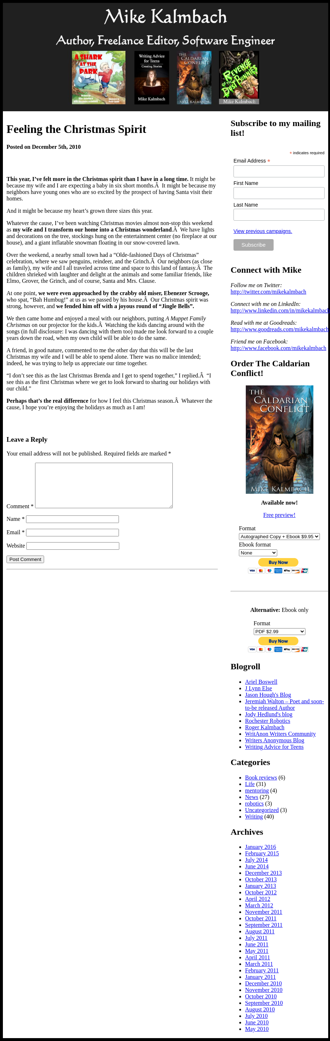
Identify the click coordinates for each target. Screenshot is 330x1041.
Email (16, 541)
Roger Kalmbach (264, 727)
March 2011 (259, 964)
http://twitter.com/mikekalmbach (268, 292)
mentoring (257, 790)
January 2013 (260, 886)
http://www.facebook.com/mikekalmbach (278, 348)
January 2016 (260, 847)
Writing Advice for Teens (274, 747)
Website (16, 554)
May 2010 (257, 1029)
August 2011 (260, 931)
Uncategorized (262, 810)
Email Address (251, 160)
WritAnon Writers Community (280, 734)
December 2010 (263, 983)
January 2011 (260, 977)
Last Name (245, 205)
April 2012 (257, 899)
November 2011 (263, 912)
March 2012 (259, 905)
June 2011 (257, 944)
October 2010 (261, 996)
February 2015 (262, 853)
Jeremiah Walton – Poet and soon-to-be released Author (284, 704)
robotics (254, 803)
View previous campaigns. (262, 231)
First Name (245, 183)
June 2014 (257, 866)
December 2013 (263, 873)
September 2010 (264, 1003)
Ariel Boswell (261, 682)
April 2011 (257, 957)
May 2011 (257, 951)
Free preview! (279, 515)
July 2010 (256, 1016)
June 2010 (257, 1022)
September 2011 (264, 925)
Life (250, 784)
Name (16, 527)
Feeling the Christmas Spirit (76, 128)
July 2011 (256, 938)
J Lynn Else (258, 688)
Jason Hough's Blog (268, 695)
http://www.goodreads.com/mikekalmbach (280, 329)
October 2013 (261, 879)
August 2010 (260, 1009)
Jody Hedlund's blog (268, 714)
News (251, 797)
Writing (254, 816)
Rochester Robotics (267, 721)
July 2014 (256, 860)
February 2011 (262, 970)
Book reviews (261, 777)
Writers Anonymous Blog (274, 740)
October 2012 (261, 892)
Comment (20, 515)
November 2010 (264, 990)
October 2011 (261, 918)
